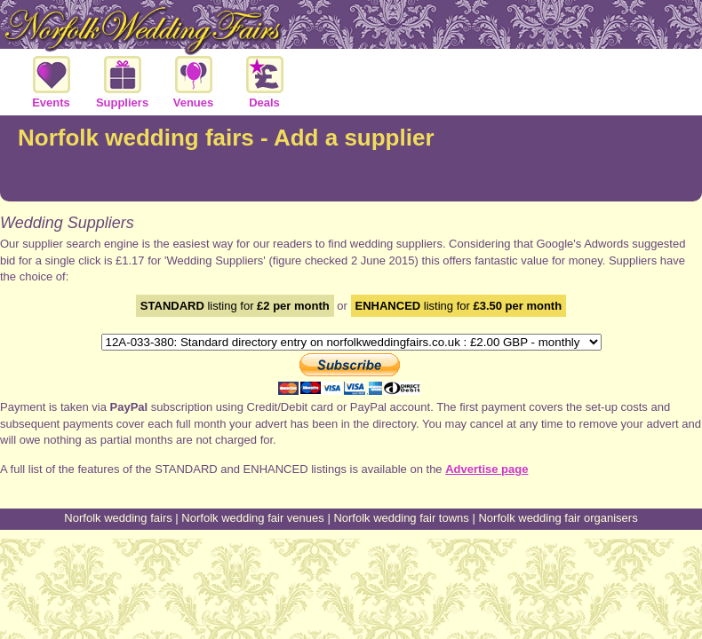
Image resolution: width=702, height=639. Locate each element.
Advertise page (486, 469)
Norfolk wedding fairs (118, 518)
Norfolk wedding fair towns (400, 518)
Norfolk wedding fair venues (252, 518)
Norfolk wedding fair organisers (557, 518)
